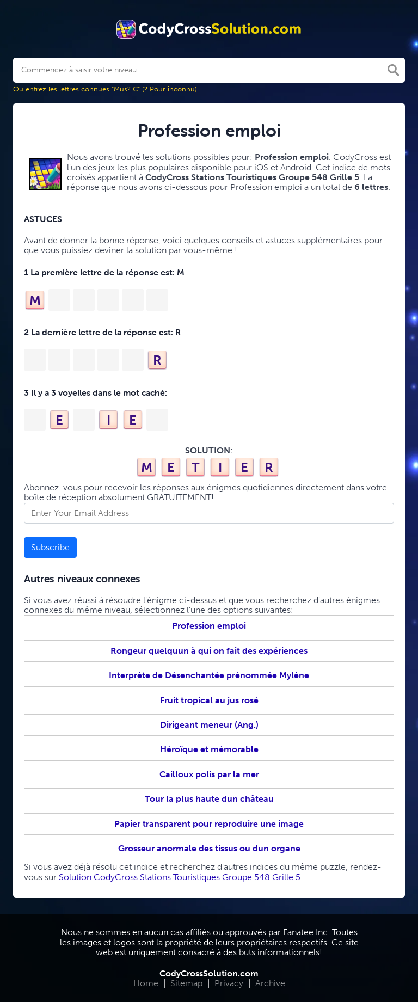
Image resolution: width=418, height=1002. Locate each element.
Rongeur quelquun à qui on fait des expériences (209, 651)
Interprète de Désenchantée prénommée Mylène (209, 675)
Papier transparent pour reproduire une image (209, 824)
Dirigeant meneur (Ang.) (209, 725)
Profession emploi (209, 625)
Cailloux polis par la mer (209, 774)
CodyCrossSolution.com (209, 973)
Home (145, 983)
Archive (270, 983)
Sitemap (186, 983)
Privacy (228, 983)
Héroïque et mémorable (209, 749)
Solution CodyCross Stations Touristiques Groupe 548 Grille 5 (179, 877)
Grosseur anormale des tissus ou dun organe (209, 848)
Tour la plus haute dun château (209, 799)
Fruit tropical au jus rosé (209, 700)
